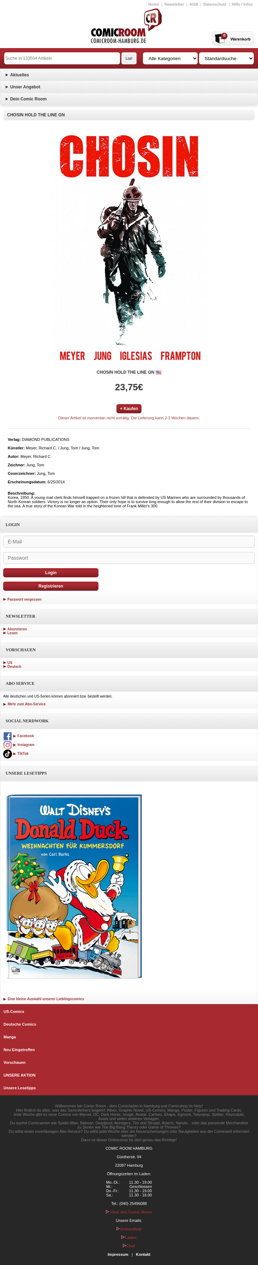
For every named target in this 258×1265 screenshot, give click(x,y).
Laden (128, 1237)
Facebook (18, 736)
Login (51, 572)
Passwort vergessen (24, 599)
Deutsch (14, 667)
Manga (10, 1037)
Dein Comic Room (28, 99)
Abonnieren (17, 629)
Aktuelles (19, 74)
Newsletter (174, 4)
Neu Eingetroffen (19, 1050)
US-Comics (14, 1011)
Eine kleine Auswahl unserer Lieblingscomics (43, 999)
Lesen (12, 633)
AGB (194, 4)
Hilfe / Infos (242, 4)
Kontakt (143, 1254)
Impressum (118, 1254)
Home (153, 4)
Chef (129, 1246)
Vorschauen (14, 1062)
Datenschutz (214, 4)
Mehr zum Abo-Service (24, 704)
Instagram (18, 745)
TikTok (16, 754)
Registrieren (50, 586)
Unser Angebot (25, 86)
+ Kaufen (129, 408)
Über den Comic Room (129, 1212)
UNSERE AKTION (20, 1075)
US (9, 663)
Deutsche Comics (20, 1024)
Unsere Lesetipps (20, 1088)
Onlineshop (129, 1229)
